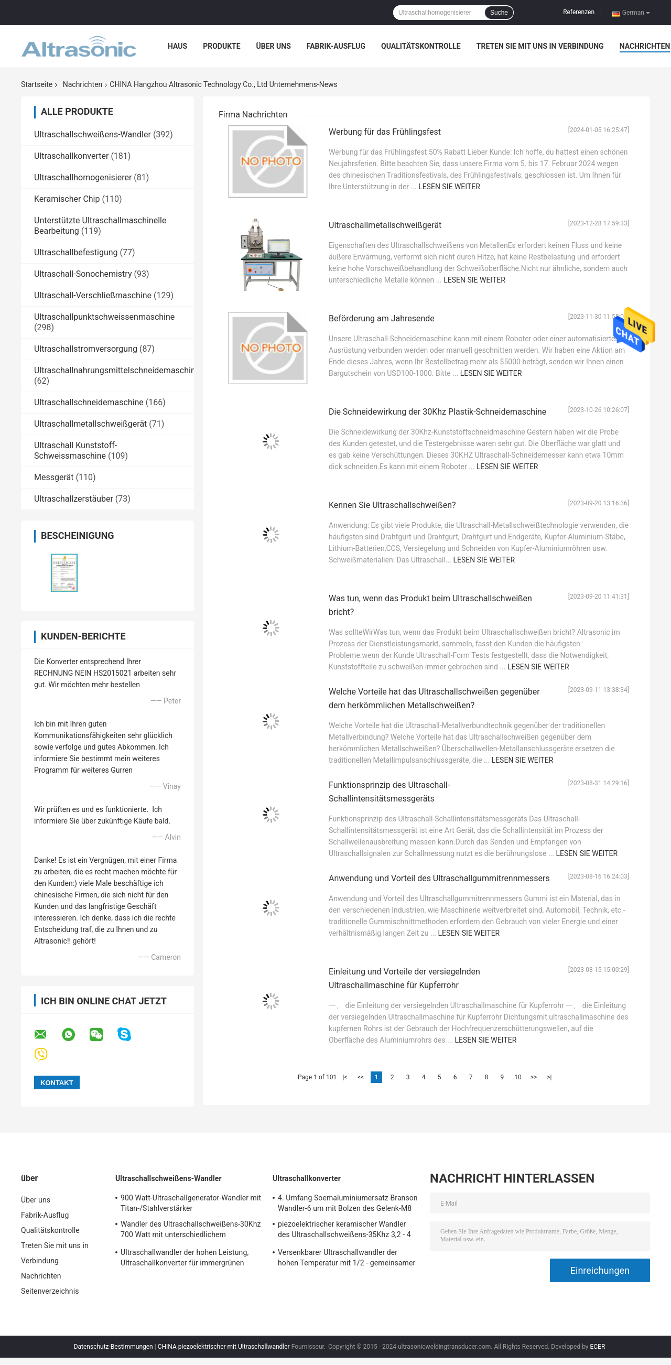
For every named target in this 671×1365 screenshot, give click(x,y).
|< (345, 1077)
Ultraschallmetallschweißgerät (90, 424)
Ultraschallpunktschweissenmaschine (104, 317)
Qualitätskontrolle (421, 46)
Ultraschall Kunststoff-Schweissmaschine (75, 450)
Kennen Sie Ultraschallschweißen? (392, 505)
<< (361, 1077)
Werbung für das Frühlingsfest (385, 132)
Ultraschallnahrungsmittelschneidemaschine (117, 370)
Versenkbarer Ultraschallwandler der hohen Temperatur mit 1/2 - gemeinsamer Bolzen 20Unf (346, 1259)
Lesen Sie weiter (449, 186)
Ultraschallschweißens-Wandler (92, 134)
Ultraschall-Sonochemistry (83, 274)
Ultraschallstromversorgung (85, 349)
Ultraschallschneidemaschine (89, 402)
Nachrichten (645, 46)
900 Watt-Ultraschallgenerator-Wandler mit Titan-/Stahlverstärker (191, 1203)
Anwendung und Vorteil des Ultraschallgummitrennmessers (439, 878)
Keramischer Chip (67, 199)
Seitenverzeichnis (50, 1291)
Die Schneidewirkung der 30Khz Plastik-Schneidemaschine (437, 412)
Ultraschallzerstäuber (73, 499)
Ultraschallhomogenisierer (83, 177)
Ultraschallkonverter (71, 156)
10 (518, 1077)
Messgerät (53, 477)
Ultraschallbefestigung (76, 252)
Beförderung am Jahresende (382, 318)
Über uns (273, 46)
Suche (499, 12)
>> (534, 1077)
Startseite (36, 84)
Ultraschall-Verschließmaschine (92, 295)
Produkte (221, 46)
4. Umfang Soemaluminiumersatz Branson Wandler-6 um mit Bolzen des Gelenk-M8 (348, 1203)
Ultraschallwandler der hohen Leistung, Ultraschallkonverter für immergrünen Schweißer (184, 1259)
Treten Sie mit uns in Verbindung (540, 46)
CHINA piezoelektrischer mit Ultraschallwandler (224, 1346)
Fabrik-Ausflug (336, 46)
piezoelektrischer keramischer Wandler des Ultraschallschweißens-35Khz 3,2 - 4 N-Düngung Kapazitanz (344, 1231)
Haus (177, 46)
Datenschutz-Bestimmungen (113, 1346)
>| (549, 1077)
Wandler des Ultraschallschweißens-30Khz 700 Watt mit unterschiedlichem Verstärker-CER (191, 1231)
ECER (597, 1346)
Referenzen (578, 12)
